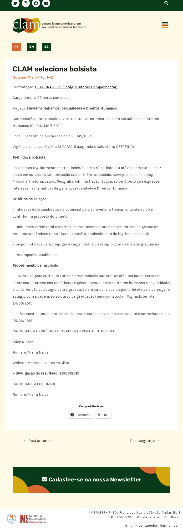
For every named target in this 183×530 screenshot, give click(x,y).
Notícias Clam (25, 77)
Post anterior (37, 440)
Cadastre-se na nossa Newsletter (91, 479)
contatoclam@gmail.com (159, 525)
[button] (165, 25)
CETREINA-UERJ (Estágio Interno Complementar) (76, 87)
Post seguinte (145, 440)
